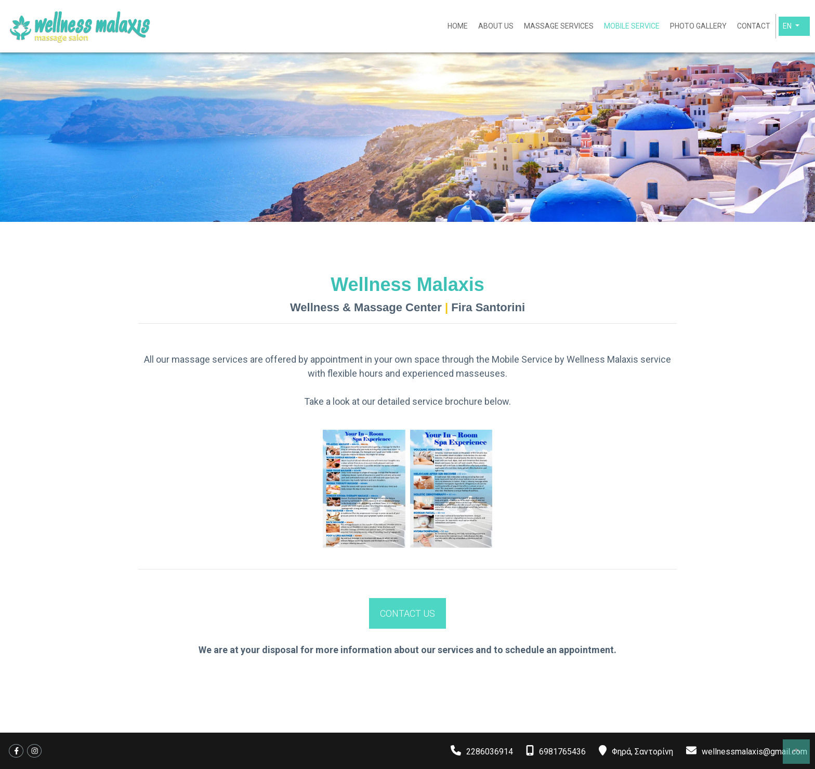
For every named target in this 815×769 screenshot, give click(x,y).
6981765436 (562, 752)
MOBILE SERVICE (632, 26)
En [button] (788, 26)
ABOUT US (496, 26)
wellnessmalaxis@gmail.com (754, 752)
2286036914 (489, 752)
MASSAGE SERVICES (559, 26)
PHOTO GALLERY (698, 26)
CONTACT (753, 26)
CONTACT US (407, 613)
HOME (458, 26)
